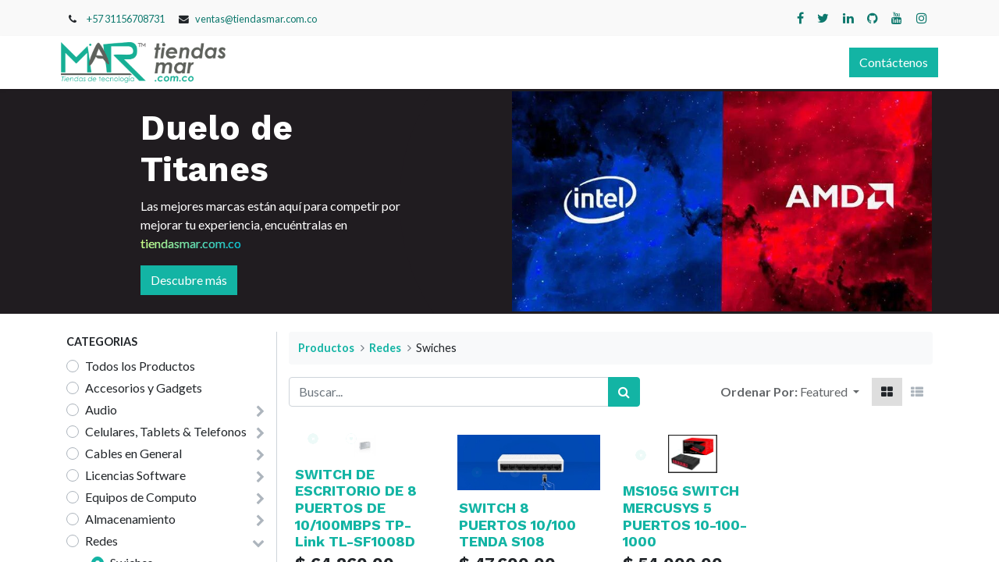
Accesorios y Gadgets (143, 387)
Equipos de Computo (141, 496)
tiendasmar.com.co (190, 243)
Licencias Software (135, 475)
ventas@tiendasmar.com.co (256, 18)
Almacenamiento (130, 518)
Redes (101, 540)
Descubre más (189, 279)
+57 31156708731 (126, 18)
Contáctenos (888, 62)
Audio (101, 409)
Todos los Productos (140, 365)
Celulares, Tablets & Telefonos (166, 431)
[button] (829, 392)
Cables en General (133, 453)
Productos (326, 347)
